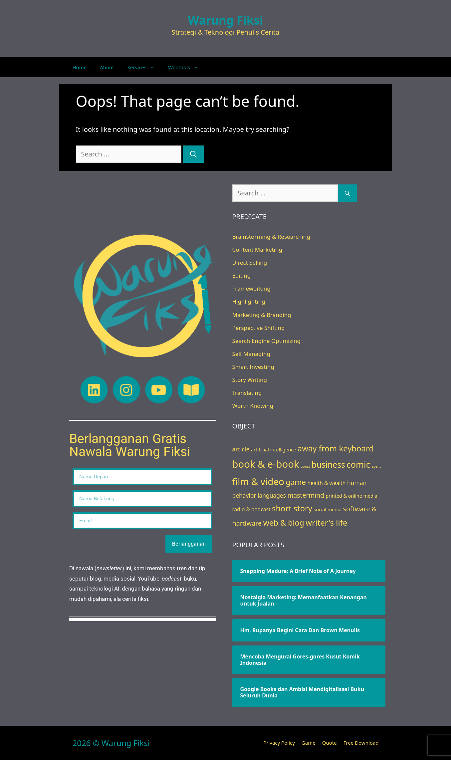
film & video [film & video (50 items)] (258, 481)
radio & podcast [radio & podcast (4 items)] (251, 509)
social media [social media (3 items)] (327, 509)
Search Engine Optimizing (266, 341)
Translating (247, 392)
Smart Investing (253, 367)
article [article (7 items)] (241, 449)
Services (144, 67)
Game (309, 742)
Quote (329, 742)
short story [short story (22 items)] (292, 508)
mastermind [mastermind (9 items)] (306, 495)
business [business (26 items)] (328, 464)
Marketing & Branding (261, 315)
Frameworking (251, 288)
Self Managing (251, 354)
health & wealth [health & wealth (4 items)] (327, 483)
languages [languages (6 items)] (272, 495)
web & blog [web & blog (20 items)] (283, 522)
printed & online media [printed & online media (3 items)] (351, 496)
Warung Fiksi (225, 20)
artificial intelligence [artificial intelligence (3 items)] (273, 449)
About (107, 67)
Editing (241, 275)
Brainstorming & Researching (271, 236)
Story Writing (249, 379)
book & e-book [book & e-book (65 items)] (265, 464)
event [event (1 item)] (376, 466)
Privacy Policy (279, 742)
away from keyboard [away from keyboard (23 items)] (336, 448)
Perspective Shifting (258, 328)
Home (80, 67)
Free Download (361, 742)
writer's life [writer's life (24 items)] (326, 522)
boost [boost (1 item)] (305, 466)
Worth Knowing (253, 405)
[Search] (193, 154)
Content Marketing (257, 249)
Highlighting (248, 301)
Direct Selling (249, 262)
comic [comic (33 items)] (358, 464)
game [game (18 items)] (296, 482)
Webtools (186, 67)
